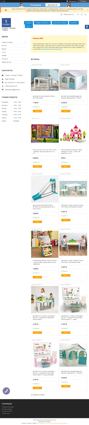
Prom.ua (53, 420)
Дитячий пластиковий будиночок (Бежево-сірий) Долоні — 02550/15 (72, 372)
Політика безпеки (7, 411)
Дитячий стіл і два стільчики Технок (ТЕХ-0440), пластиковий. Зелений (72, 206)
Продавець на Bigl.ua (44, 421)
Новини (4, 55)
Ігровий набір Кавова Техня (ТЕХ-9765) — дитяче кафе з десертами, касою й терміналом (45, 262)
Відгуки (4, 49)
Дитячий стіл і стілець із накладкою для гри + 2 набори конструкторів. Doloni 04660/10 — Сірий (72, 317)
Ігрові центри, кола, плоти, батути (51, 49)
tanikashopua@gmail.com (12, 89)
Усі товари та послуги (37, 394)
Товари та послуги (42, 23)
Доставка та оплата (60, 23)
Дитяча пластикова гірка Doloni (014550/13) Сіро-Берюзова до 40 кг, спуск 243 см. (44, 207)
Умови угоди (5, 413)
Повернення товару (8, 407)
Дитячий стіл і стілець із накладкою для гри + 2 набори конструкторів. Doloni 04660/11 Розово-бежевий (44, 373)
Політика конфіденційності (60, 423)
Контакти (74, 23)
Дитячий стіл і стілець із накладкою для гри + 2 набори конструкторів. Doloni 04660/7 (44, 317)
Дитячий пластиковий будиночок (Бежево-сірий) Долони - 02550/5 (71, 97)
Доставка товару (7, 409)
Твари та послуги (7, 42)
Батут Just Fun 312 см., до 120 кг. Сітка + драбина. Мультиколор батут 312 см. (44, 151)
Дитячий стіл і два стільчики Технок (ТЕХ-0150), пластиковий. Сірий (72, 261)
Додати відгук (82, 14)
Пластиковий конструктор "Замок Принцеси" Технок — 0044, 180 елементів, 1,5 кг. (71, 151)
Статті (4, 52)
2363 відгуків (73, 1)
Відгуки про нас (6, 62)
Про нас (4, 45)
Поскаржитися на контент (45, 423)
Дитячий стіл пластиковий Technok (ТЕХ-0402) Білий (43, 97)
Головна (28, 23)
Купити (37, 111)
